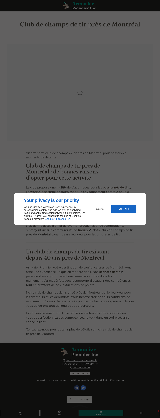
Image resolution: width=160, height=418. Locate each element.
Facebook (61, 219)
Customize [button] (100, 209)
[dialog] (80, 209)
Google (49, 219)
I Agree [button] (124, 209)
